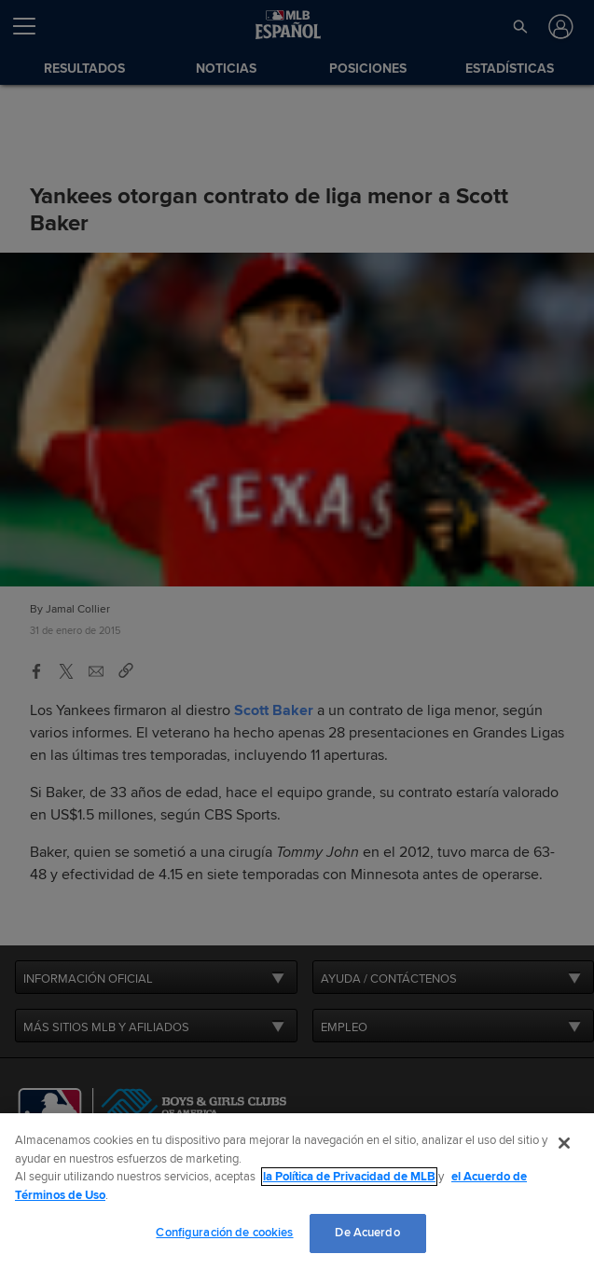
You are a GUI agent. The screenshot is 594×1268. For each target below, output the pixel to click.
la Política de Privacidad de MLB (349, 1176)
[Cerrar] (564, 1143)
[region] (297, 1190)
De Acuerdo (367, 1232)
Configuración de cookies (224, 1232)
